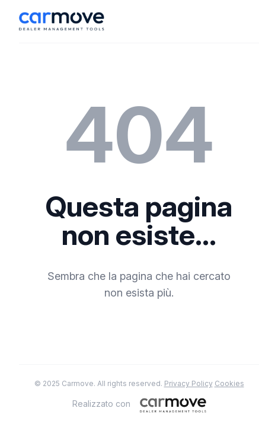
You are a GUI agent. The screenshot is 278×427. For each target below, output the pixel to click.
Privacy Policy (188, 383)
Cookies (229, 383)
